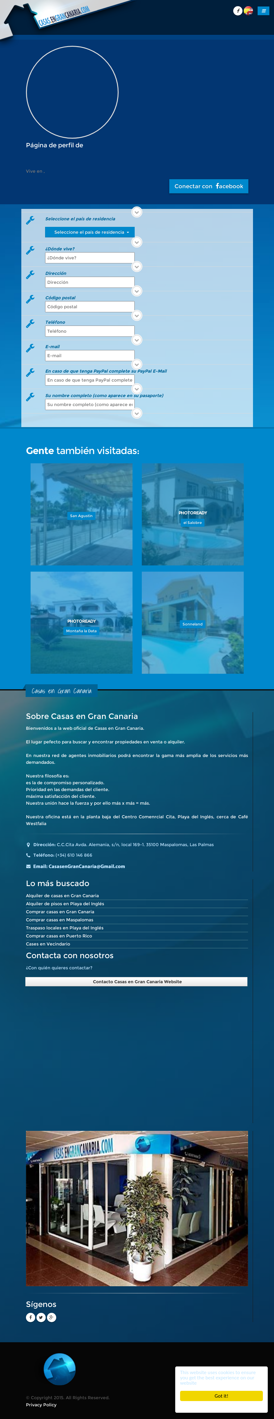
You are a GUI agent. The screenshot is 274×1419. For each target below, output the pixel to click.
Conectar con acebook (209, 186)
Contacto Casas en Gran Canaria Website (136, 981)
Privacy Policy (41, 1405)
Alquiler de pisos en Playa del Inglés (65, 903)
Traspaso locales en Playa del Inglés (64, 928)
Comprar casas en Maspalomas (59, 920)
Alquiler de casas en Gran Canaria (62, 895)
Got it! (221, 1396)
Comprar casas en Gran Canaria (60, 912)
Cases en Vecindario (48, 944)
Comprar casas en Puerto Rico (59, 936)
